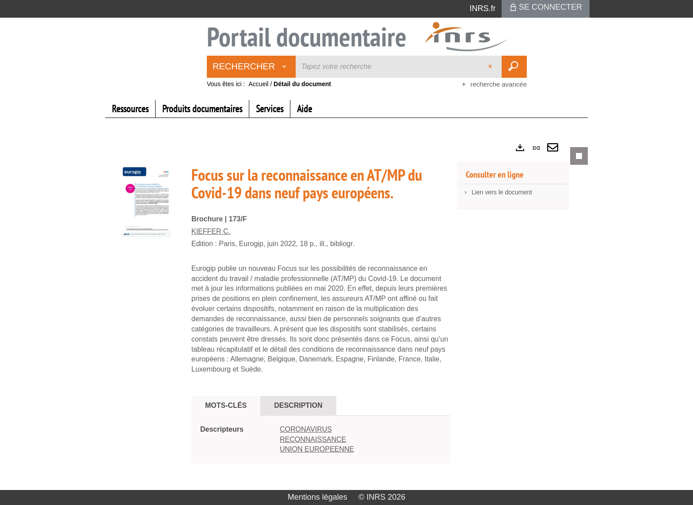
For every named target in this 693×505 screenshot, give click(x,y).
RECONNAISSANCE (313, 439)
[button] (147, 202)
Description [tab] (298, 405)
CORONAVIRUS (306, 429)
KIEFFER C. (210, 231)
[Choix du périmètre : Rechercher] (251, 67)
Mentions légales (317, 497)
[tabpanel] (346, 313)
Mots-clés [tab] (226, 405)
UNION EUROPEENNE (317, 449)
